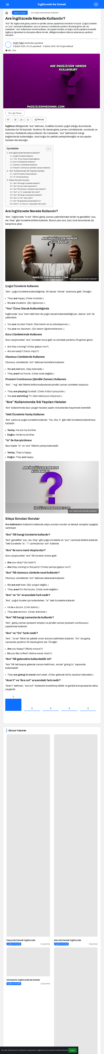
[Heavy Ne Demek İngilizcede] (28, 839)
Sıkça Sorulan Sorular (19, 180)
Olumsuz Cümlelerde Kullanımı (25, 165)
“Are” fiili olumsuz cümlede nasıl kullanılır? (29, 189)
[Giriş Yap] (96, 4)
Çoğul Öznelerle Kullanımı (23, 156)
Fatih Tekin (18, 43)
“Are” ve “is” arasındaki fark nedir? (26, 192)
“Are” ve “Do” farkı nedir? (23, 198)
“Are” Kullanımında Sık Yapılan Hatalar (26, 171)
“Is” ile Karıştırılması (21, 177)
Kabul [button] (72, 1050)
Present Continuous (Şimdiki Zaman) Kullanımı (31, 168)
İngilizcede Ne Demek (52, 4)
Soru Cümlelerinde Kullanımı (24, 162)
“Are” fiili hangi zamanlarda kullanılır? (27, 195)
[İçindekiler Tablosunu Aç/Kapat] (47, 149)
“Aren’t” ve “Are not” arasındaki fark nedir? (29, 204)
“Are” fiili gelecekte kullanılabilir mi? (27, 201)
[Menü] (7, 4)
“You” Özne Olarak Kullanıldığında (26, 159)
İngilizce (10, 126)
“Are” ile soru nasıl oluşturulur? (25, 186)
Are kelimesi (12, 524)
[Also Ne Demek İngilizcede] (76, 839)
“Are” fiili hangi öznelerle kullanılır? (26, 183)
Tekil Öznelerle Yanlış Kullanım (25, 174)
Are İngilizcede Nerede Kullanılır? (24, 153)
